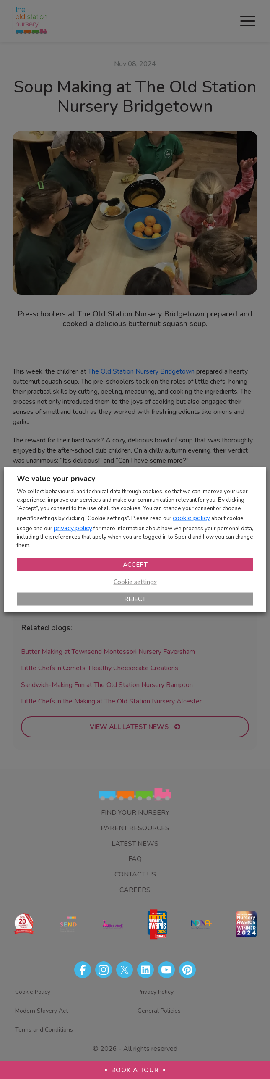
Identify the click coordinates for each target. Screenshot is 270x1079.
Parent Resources (135, 828)
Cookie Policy (32, 992)
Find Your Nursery (135, 812)
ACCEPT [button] (135, 564)
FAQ (135, 858)
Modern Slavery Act (41, 1011)
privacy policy (73, 527)
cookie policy (191, 517)
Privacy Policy (156, 992)
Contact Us (135, 874)
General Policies (159, 1011)
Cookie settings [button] (135, 581)
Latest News (135, 843)
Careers (135, 890)
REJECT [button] (135, 599)
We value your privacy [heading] (56, 479)
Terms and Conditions (44, 1030)
